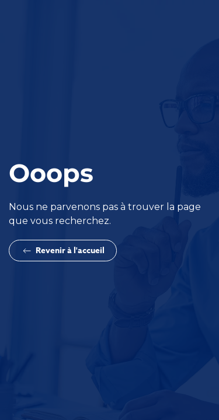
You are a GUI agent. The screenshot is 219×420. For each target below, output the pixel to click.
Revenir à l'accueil (63, 250)
